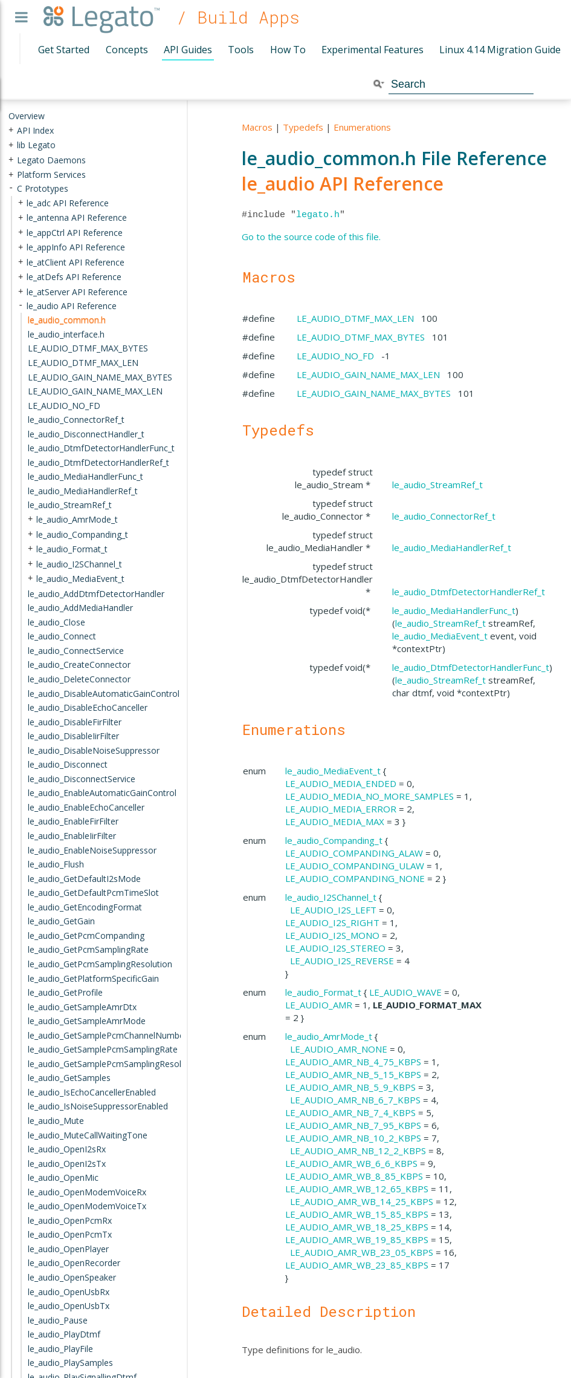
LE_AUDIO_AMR (318, 1005)
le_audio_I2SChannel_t (330, 897)
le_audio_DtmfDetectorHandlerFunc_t (470, 667)
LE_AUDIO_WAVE (405, 992)
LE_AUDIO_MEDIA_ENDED (340, 783)
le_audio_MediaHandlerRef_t (451, 547)
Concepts (127, 49)
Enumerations (362, 127)
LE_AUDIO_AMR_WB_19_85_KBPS (356, 1239)
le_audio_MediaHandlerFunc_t (453, 610)
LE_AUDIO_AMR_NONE (338, 1049)
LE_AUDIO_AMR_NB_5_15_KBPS (353, 1074)
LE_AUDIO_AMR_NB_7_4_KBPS (350, 1112)
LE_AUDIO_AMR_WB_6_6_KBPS (351, 1163)
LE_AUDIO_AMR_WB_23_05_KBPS (361, 1252)
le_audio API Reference (343, 183)
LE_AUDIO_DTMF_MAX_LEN (355, 318)
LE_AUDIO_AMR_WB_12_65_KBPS (356, 1189)
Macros (257, 127)
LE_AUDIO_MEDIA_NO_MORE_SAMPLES (369, 796)
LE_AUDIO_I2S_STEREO (335, 948)
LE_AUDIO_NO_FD (335, 356)
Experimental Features (372, 49)
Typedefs (303, 127)
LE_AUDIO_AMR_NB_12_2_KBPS (358, 1151)
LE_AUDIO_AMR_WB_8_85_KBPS (354, 1176)
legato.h (318, 215)
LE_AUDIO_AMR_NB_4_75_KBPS (353, 1062)
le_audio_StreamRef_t (437, 484)
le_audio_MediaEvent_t (440, 636)
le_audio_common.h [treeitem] (67, 319)
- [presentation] (10, 188)
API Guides (188, 49)
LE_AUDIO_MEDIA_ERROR (340, 809)
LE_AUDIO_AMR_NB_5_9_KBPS (350, 1087)
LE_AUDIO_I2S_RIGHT (332, 922)
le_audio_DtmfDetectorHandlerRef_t (468, 592)
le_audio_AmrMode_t (328, 1036)
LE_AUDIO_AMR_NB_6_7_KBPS (355, 1100)
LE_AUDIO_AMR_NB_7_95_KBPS (353, 1125)
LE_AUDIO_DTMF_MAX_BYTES (361, 337)
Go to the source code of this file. (311, 236)
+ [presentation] (10, 130)
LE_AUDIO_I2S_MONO (332, 935)
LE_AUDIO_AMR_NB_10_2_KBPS (353, 1138)
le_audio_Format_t (323, 992)
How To (288, 49)
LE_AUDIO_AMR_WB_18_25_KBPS (356, 1227)
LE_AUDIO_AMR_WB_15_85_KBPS (356, 1214)
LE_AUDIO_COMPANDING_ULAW (354, 866)
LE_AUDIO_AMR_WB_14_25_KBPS (361, 1201)
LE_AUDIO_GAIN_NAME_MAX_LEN (368, 374)
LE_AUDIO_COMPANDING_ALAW (354, 853)
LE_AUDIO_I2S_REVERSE (342, 961)
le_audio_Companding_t (333, 840)
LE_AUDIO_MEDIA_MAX (334, 821)
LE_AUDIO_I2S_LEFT (333, 910)
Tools (241, 49)
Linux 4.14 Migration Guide (500, 49)
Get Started (63, 49)
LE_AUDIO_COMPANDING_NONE (355, 878)
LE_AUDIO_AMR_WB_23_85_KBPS (356, 1265)
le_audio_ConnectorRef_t (443, 516)
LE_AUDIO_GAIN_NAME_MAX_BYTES (374, 393)
